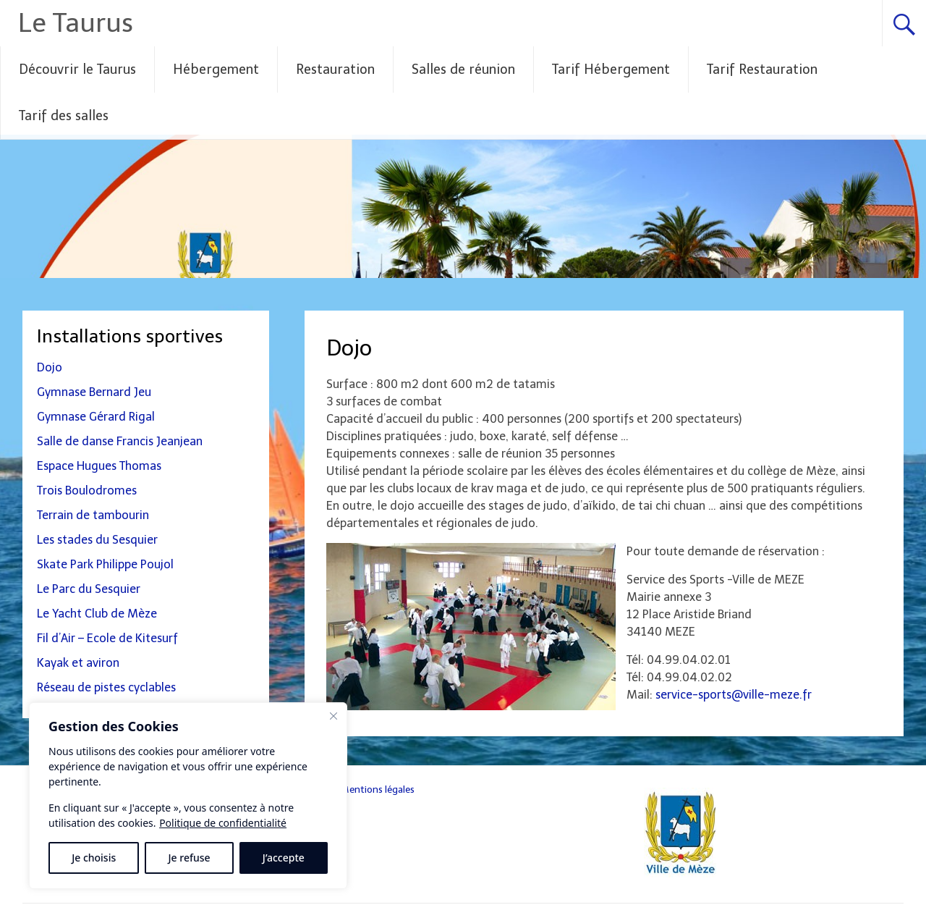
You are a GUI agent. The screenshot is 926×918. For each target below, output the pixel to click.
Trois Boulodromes (87, 490)
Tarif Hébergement (611, 69)
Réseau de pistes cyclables (106, 687)
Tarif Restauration (762, 69)
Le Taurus (75, 22)
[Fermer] (333, 716)
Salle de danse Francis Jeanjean (120, 441)
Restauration (335, 69)
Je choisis (94, 857)
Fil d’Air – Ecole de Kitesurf (107, 638)
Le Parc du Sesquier (88, 589)
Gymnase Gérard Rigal (96, 417)
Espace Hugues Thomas (99, 466)
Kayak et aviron (78, 663)
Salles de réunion (463, 69)
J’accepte (284, 857)
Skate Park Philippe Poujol (105, 564)
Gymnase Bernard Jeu (94, 392)
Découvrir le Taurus (77, 69)
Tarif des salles (64, 116)
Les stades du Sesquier (97, 540)
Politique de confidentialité (222, 823)
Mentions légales (377, 789)
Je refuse (190, 857)
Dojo (49, 367)
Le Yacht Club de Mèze (97, 613)
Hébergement (216, 69)
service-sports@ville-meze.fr (732, 695)
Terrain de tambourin (93, 515)
